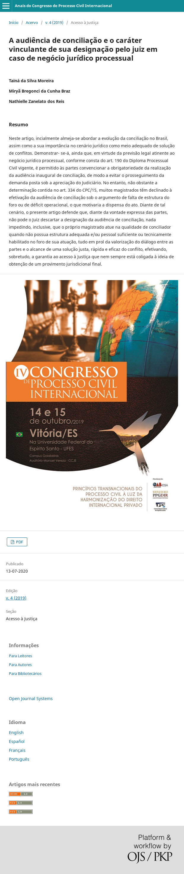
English (16, 732)
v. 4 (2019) (54, 22)
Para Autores (20, 664)
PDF (19, 542)
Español (17, 741)
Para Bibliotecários (25, 673)
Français (17, 750)
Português (19, 759)
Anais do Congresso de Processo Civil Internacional (63, 5)
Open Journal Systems (31, 698)
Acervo (32, 22)
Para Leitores (20, 655)
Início (13, 22)
